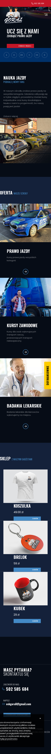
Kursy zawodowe (22, 325)
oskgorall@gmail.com (18, 704)
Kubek (19, 608)
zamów (35, 518)
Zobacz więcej (10, 116)
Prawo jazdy (18, 251)
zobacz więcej (24, 46)
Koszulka (22, 506)
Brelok (20, 557)
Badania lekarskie (24, 406)
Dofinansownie (48, 375)
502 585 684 (39, 3)
